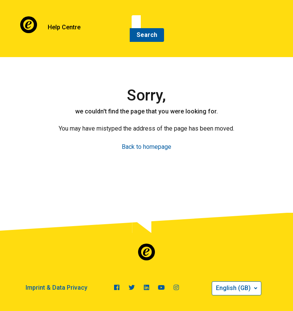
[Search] (136, 22)
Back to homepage (146, 146)
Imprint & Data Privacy (56, 287)
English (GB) (234, 288)
